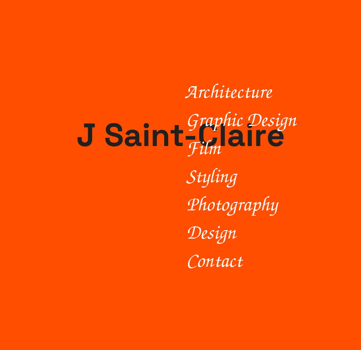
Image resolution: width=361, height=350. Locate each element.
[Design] (263, 231)
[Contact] (263, 259)
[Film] (263, 147)
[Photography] (263, 203)
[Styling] (263, 175)
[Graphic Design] (262, 119)
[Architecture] (261, 90)
